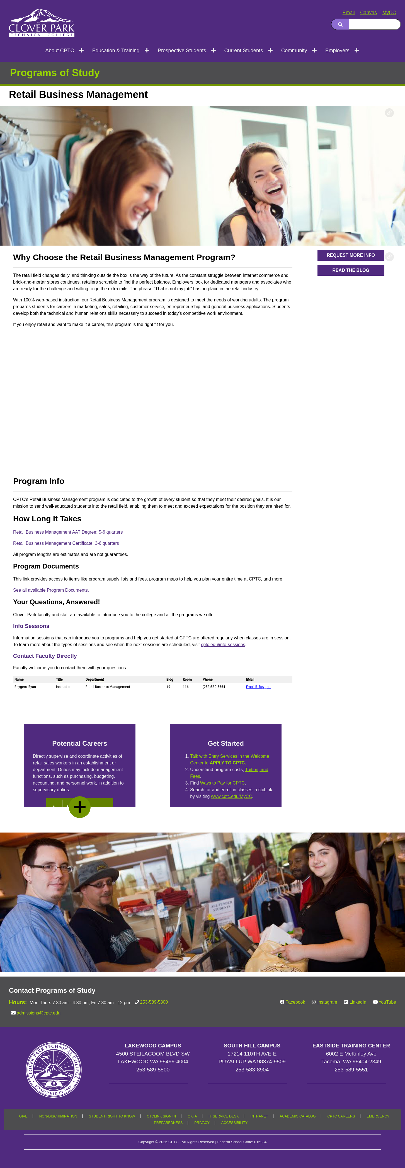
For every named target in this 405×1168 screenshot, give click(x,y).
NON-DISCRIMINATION (58, 1116)
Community (294, 50)
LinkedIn (358, 1002)
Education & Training (116, 50)
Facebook (295, 1002)
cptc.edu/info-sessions (223, 644)
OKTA (192, 1116)
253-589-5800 (154, 1002)
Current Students (243, 50)
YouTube (387, 1002)
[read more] (80, 807)
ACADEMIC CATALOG (298, 1116)
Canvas (368, 12)
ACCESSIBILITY (234, 1123)
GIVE (23, 1116)
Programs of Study (55, 72)
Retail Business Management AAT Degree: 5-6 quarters (68, 532)
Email (349, 12)
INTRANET (259, 1116)
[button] (350, 255)
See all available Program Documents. (51, 590)
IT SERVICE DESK (224, 1116)
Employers (337, 50)
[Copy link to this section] (389, 112)
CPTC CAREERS (341, 1116)
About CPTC (59, 50)
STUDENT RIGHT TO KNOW (112, 1116)
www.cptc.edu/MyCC (231, 796)
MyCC (389, 12)
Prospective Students (182, 50)
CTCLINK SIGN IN (161, 1116)
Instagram (327, 1002)
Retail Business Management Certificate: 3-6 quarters (66, 543)
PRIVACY (202, 1123)
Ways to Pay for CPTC (222, 783)
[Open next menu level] (82, 50)
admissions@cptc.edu (38, 1013)
